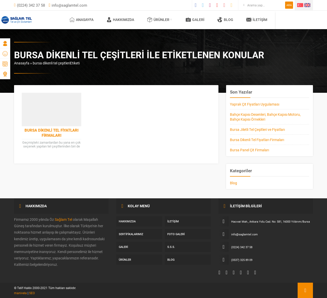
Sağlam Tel (63, 219)
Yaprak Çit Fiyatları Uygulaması (254, 104)
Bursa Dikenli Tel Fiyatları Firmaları (51, 133)
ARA (289, 5)
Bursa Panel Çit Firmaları (249, 149)
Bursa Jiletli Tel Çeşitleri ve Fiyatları (257, 129)
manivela (20, 293)
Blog (233, 182)
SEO (32, 293)
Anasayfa (21, 63)
